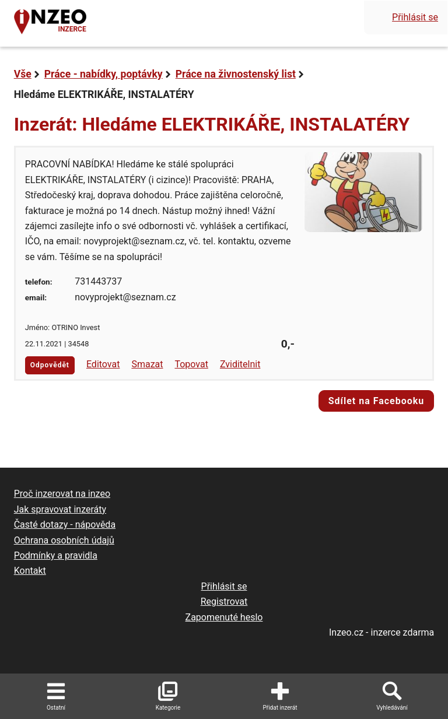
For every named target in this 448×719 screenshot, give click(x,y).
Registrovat (224, 601)
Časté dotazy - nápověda (65, 524)
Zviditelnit (240, 364)
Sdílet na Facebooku (376, 400)
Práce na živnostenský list (236, 74)
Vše (23, 74)
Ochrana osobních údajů (64, 540)
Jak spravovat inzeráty (60, 509)
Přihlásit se (415, 17)
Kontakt (30, 570)
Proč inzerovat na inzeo (62, 493)
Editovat (103, 364)
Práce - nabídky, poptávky (103, 74)
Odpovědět (49, 365)
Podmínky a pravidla (55, 555)
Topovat (191, 364)
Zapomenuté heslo (224, 617)
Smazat (147, 364)
